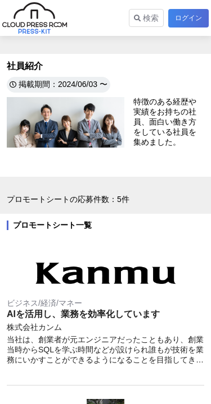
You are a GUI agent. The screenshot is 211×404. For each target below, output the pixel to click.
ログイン (188, 18)
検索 (146, 17)
